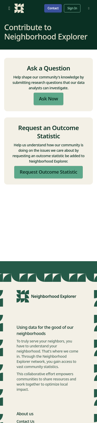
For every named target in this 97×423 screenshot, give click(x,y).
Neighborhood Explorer (53, 296)
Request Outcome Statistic (48, 172)
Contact (53, 8)
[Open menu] (9, 8)
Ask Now (48, 98)
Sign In (72, 8)
